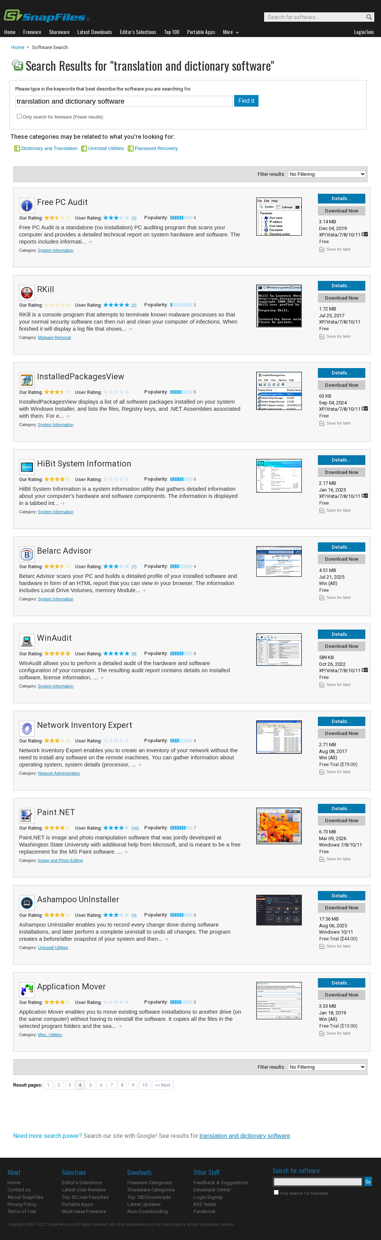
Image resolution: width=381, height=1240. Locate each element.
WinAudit (54, 638)
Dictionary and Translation (49, 148)
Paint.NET (56, 812)
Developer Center (211, 1189)
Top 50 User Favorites (85, 1197)
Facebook (204, 1211)
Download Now (342, 211)
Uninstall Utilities (106, 148)
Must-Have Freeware (84, 1211)
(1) (133, 218)
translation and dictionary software (244, 1136)
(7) (133, 566)
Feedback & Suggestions (220, 1182)
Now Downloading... (149, 1211)
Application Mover (71, 986)
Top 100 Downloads (149, 1197)
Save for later (338, 249)
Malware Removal (54, 337)
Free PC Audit (62, 202)
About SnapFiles (25, 1197)
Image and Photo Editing (60, 860)
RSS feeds (204, 1204)
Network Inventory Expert (84, 725)
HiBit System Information (84, 463)
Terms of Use (21, 1211)
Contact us (19, 1189)
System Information (56, 250)
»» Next (162, 1085)
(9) (133, 654)
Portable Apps (77, 1204)
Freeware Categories (149, 1182)
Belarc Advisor (64, 550)
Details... (341, 198)
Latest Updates (144, 1204)
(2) (133, 305)
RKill (45, 289)
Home (17, 47)
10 (145, 1085)
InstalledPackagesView (80, 376)
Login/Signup (208, 1197)
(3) (133, 915)
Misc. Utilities (50, 1034)
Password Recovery (156, 148)
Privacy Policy (21, 1204)
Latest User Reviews (84, 1189)
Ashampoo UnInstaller (78, 899)
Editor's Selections (82, 1182)
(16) (135, 828)
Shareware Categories (151, 1189)
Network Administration (59, 773)
